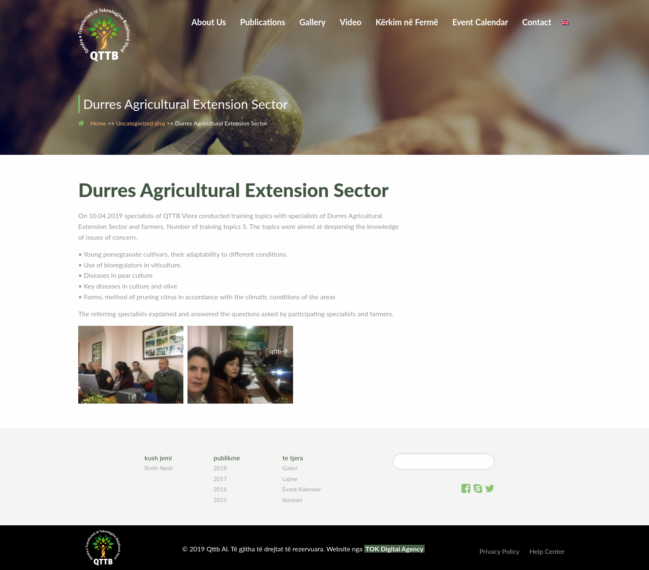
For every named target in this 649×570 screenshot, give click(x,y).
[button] (130, 365)
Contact (536, 22)
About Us (208, 22)
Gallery (312, 22)
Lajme (289, 478)
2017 (220, 478)
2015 (220, 499)
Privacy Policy (499, 551)
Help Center (547, 551)
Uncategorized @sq (140, 123)
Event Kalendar (301, 489)
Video (351, 22)
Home (98, 123)
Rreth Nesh (158, 467)
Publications (262, 22)
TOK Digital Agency (394, 549)
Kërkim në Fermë (406, 22)
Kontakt (292, 499)
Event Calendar (480, 22)
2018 (220, 467)
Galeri (289, 467)
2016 (220, 489)
